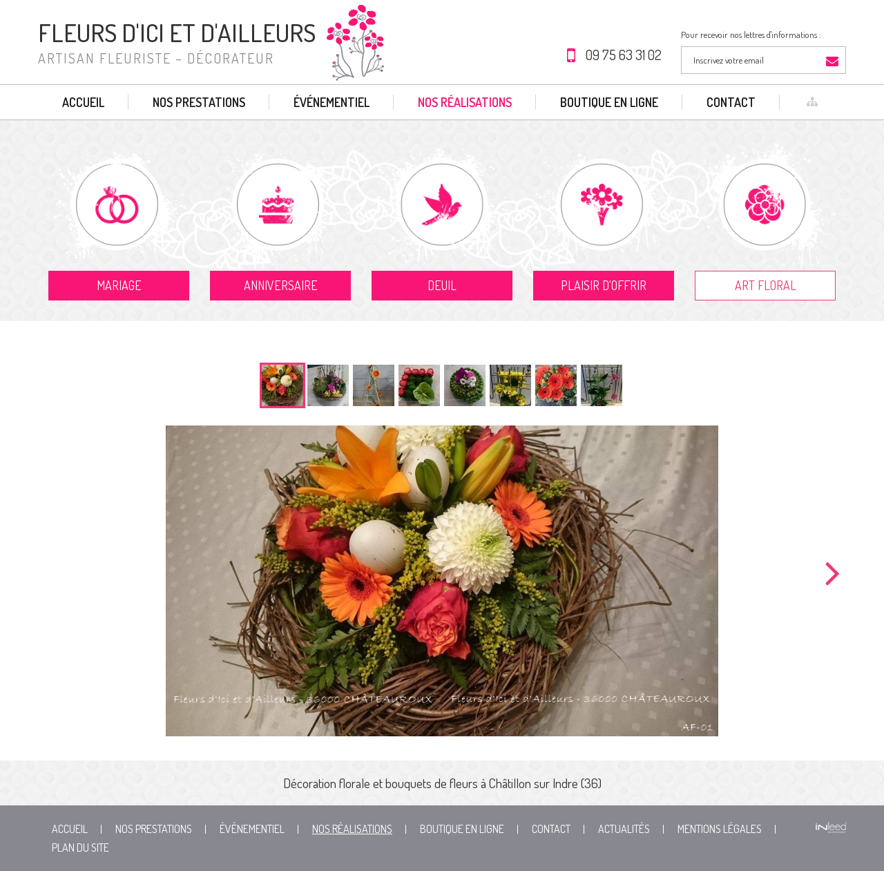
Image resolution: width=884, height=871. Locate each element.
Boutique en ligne (609, 102)
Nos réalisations (465, 102)
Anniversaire (281, 285)
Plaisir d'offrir (603, 285)
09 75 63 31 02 (624, 55)
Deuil (442, 285)
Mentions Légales (720, 829)
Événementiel (331, 102)
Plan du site (80, 847)
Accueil (83, 102)
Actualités (624, 829)
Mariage (119, 285)
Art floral (765, 285)
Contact (731, 102)
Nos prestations (199, 102)
